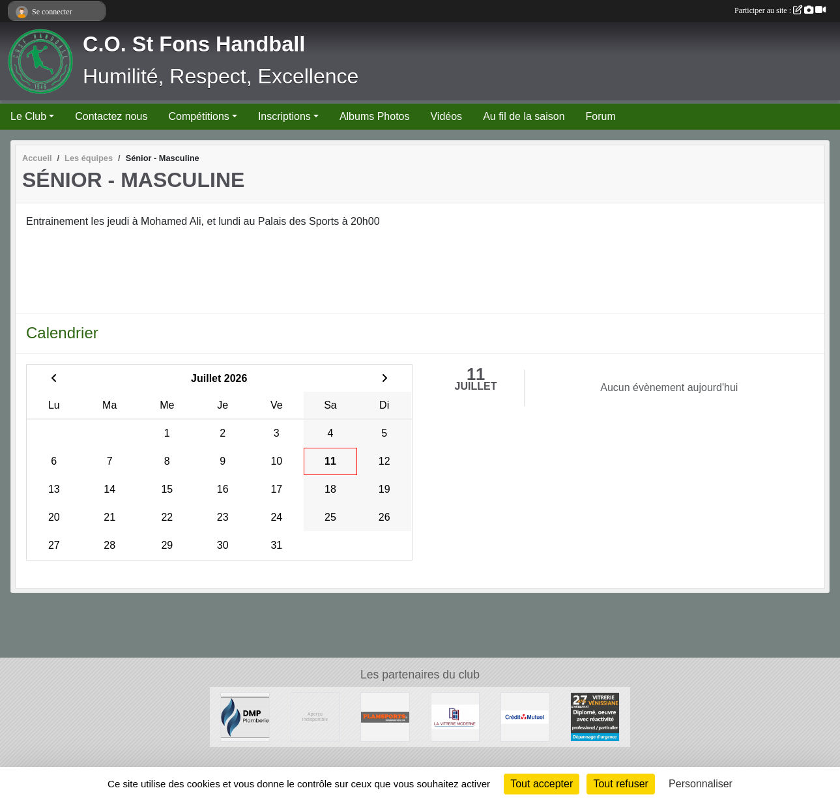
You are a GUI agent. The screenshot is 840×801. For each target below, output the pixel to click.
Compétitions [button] (198, 116)
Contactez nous (111, 116)
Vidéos (446, 116)
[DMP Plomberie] (244, 715)
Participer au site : (780, 10)
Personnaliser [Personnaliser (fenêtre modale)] (700, 783)
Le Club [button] (28, 116)
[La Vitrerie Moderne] (455, 715)
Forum (601, 116)
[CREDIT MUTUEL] (524, 715)
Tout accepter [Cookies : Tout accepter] (541, 783)
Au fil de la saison (523, 116)
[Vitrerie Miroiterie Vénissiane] (594, 715)
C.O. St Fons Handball (194, 44)
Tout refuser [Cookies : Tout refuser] (620, 783)
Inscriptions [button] (284, 116)
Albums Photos (375, 116)
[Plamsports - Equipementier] (384, 715)
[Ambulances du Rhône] (315, 715)
